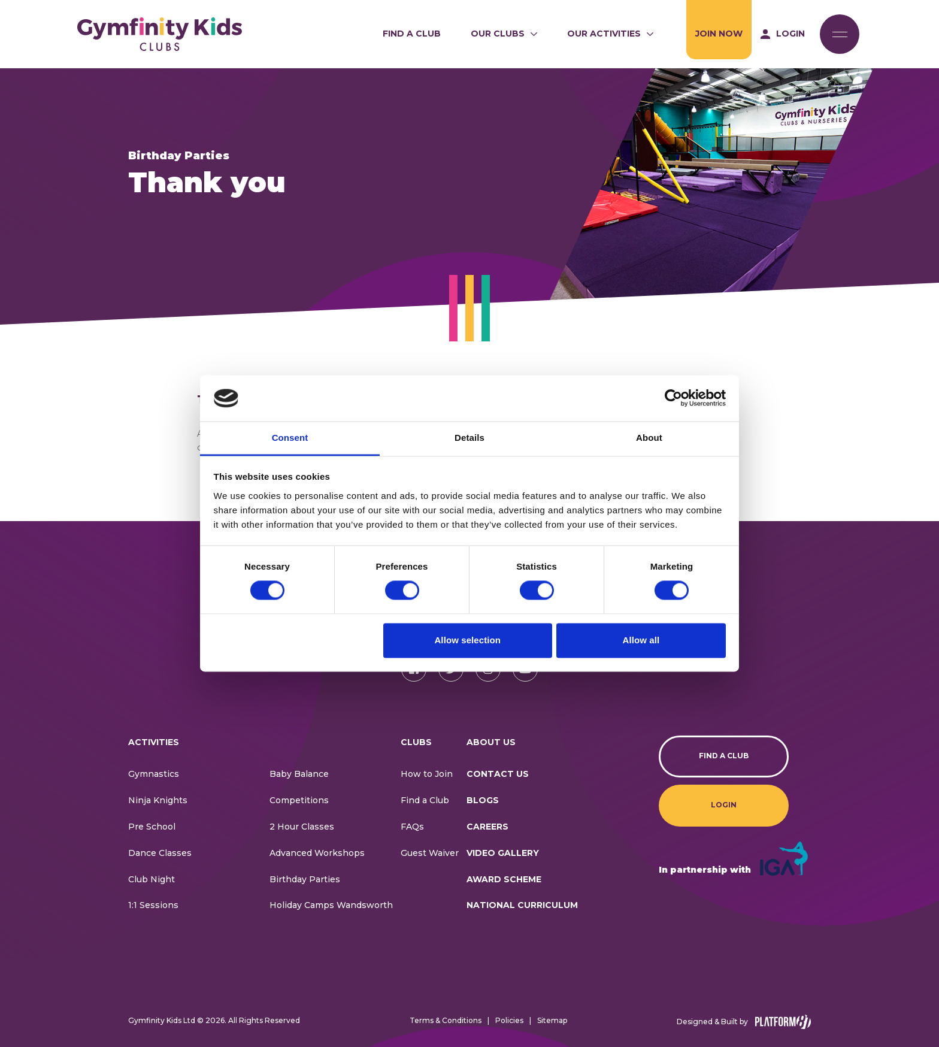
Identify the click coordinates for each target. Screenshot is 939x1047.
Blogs (483, 800)
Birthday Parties (304, 879)
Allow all (641, 640)
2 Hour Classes (301, 826)
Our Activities (604, 33)
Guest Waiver (430, 853)
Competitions (299, 800)
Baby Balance (299, 773)
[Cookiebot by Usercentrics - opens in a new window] (673, 398)
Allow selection (467, 640)
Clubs (416, 742)
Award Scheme (504, 879)
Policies (509, 1020)
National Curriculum (522, 905)
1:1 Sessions (153, 905)
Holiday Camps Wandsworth (331, 905)
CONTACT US (498, 773)
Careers (487, 826)
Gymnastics (153, 773)
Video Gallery (503, 853)
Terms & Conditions (445, 1020)
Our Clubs (498, 33)
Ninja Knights (157, 800)
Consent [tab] (290, 437)
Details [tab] (469, 437)
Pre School (151, 826)
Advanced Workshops (317, 853)
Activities (153, 742)
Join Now (719, 33)
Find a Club (412, 33)
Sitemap (552, 1020)
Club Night (151, 879)
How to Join (427, 773)
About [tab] (649, 437)
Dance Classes (160, 853)
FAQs (412, 826)
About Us (491, 742)
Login (724, 804)
